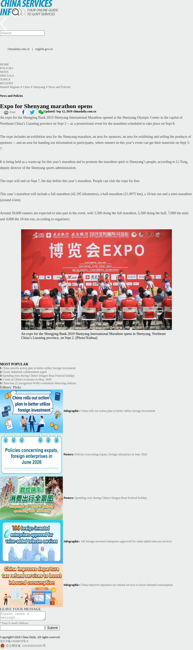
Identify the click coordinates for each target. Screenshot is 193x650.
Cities (26, 87)
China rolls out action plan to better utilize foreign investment (118, 411)
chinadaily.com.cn (18, 49)
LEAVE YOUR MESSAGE (20, 609)
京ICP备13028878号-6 (14, 642)
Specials (7, 75)
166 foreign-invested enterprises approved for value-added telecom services (126, 541)
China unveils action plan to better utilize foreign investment (38, 368)
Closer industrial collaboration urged (24, 372)
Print (12, 112)
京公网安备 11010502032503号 (26, 647)
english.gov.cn (44, 49)
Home (4, 64)
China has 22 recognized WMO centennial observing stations (39, 383)
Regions (6, 83)
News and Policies (59, 87)
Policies (6, 68)
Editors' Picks (10, 387)
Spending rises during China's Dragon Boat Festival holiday (38, 375)
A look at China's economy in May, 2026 (26, 379)
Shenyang (39, 87)
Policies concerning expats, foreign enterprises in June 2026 (111, 454)
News (4, 72)
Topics (5, 79)
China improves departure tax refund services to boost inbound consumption (127, 585)
